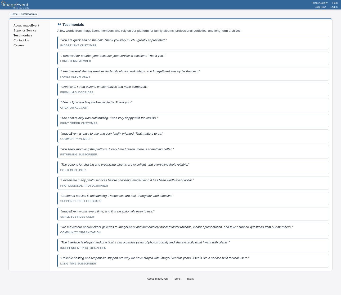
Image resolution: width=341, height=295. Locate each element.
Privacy (189, 278)
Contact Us (21, 40)
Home (14, 14)
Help (335, 2)
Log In (334, 6)
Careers (19, 45)
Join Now (320, 6)
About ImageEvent (26, 25)
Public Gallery (320, 2)
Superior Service (24, 30)
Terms (176, 278)
